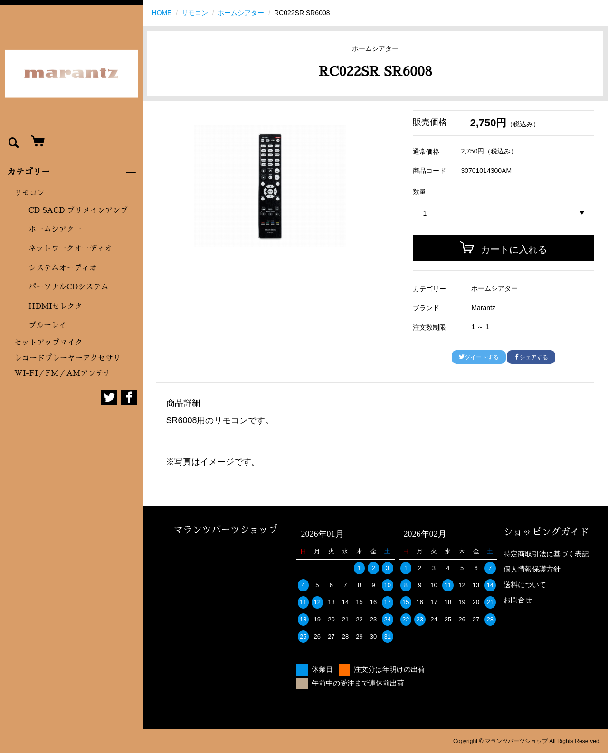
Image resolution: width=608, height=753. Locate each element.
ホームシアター (55, 229)
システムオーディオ (62, 268)
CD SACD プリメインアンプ (78, 210)
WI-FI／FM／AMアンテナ (62, 373)
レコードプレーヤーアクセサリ (67, 358)
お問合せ (518, 600)
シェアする (531, 357)
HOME (162, 13)
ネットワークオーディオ (70, 248)
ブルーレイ (47, 325)
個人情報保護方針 (532, 569)
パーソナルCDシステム (68, 287)
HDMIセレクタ (55, 306)
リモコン (29, 193)
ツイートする (479, 357)
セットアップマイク (48, 342)
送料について (525, 585)
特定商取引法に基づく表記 (546, 554)
